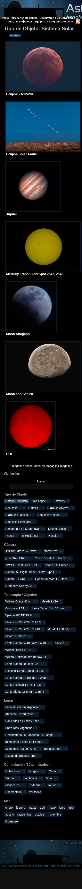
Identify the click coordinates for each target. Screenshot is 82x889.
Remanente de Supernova (25, 528)
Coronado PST (16, 608)
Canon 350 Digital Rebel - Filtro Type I (32, 572)
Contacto (67, 21)
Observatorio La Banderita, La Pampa (33, 735)
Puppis (12, 778)
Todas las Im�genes (19, 21)
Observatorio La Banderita (56, 17)
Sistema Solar (59, 528)
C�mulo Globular (19, 515)
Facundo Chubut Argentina (24, 707)
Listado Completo (16, 501)
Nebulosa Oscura (52, 515)
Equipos (39, 21)
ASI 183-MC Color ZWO (22, 551)
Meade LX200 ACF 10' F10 (24, 629)
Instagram (53, 21)
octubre (39, 814)
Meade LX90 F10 (18, 636)
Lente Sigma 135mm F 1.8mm (26, 691)
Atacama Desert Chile (21, 714)
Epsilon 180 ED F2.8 (22, 615)
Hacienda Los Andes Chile (24, 721)
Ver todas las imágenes (57, 466)
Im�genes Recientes (24, 17)
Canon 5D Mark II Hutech (53, 558)
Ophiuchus (15, 771)
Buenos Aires (55, 748)
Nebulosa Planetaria (20, 521)
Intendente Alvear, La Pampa (26, 741)
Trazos (11, 535)
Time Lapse (40, 501)
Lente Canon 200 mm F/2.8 (25, 664)
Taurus (54, 785)
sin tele (61, 643)
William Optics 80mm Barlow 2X (27, 657)
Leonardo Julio (40, 866)
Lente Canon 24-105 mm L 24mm (28, 677)
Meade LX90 (52, 601)
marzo (32, 807)
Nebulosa (15, 508)
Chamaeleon (15, 792)
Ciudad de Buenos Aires (22, 755)
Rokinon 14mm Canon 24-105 (26, 670)
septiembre (24, 814)
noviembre (54, 814)
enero (9, 807)
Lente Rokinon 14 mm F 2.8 (25, 684)
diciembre (11, 821)
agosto (9, 814)
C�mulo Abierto (60, 508)
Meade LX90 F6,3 (61, 629)
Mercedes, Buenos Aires (23, 748)
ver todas (35, 792)
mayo (52, 807)
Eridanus (36, 785)
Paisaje (55, 535)
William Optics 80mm (21, 601)
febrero (20, 807)
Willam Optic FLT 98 (20, 650)
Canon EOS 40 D (18, 579)
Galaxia (36, 508)
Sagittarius (33, 778)
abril (42, 807)
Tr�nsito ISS (33, 535)
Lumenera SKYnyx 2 (20, 586)
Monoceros (15, 785)
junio (62, 807)
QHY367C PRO (18, 558)
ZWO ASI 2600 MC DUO (23, 565)
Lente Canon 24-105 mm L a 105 (28, 643)
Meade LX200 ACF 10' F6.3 (25, 622)
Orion (55, 771)
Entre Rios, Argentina (21, 728)
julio (71, 807)
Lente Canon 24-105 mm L (51, 608)
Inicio (5, 17)
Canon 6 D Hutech (59, 565)
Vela (52, 778)
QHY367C (53, 551)
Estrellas (61, 501)
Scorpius (36, 771)
